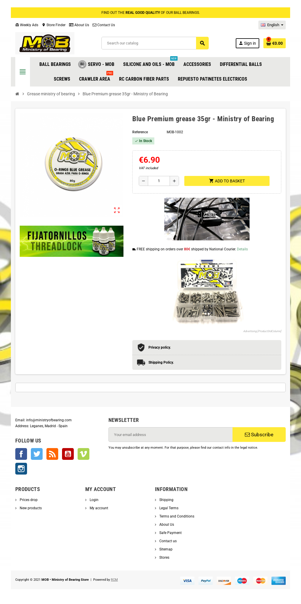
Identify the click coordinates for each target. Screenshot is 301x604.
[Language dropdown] (272, 25)
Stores (163, 557)
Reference (140, 132)
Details (242, 249)
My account (98, 508)
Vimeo (83, 454)
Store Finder (54, 25)
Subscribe (259, 434)
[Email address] (170, 434)
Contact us (167, 541)
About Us (79, 25)
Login (93, 500)
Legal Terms (168, 508)
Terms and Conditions (176, 516)
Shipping (165, 500)
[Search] (154, 43)
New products (30, 508)
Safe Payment (170, 533)
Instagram (21, 469)
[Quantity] (159, 181)
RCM (114, 580)
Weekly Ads (26, 25)
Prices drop (28, 500)
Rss (52, 454)
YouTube (68, 454)
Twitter (37, 454)
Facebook (21, 454)
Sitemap (165, 549)
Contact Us (104, 25)
